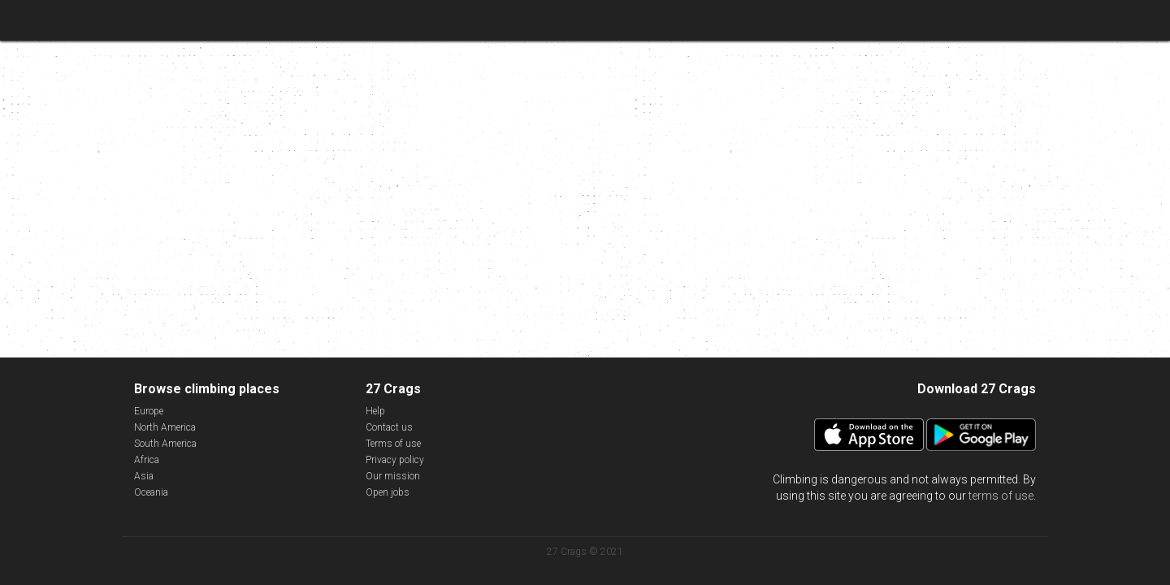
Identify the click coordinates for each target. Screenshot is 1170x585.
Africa (146, 460)
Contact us (389, 427)
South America (165, 443)
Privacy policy (395, 460)
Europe (148, 411)
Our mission (393, 476)
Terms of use (393, 443)
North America (165, 427)
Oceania (151, 492)
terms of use (1001, 495)
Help (375, 411)
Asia (144, 476)
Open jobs (388, 492)
